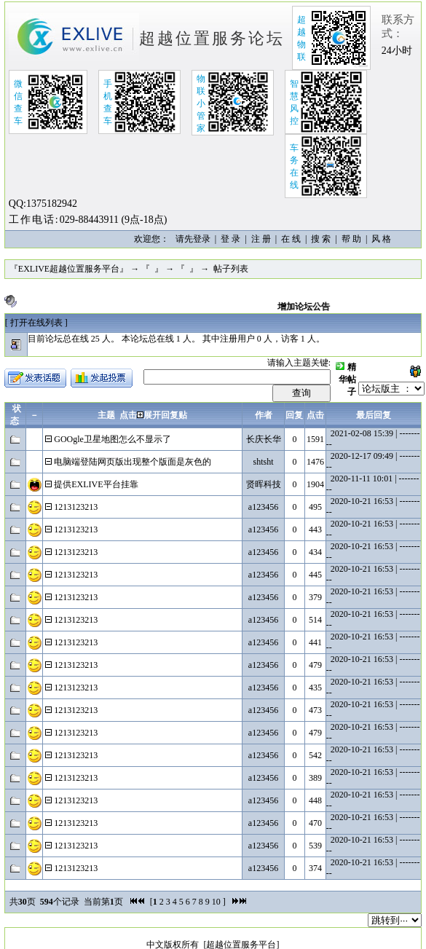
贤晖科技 (263, 484)
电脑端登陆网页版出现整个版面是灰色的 (132, 462)
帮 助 (351, 239)
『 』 (152, 269)
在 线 (291, 239)
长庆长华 (263, 439)
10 (216, 902)
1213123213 (76, 507)
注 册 (261, 239)
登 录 (230, 239)
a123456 (263, 507)
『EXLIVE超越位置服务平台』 (68, 269)
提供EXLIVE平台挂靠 (96, 484)
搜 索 (321, 239)
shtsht (263, 462)
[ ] (36, 323)
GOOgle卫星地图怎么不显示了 (112, 439)
